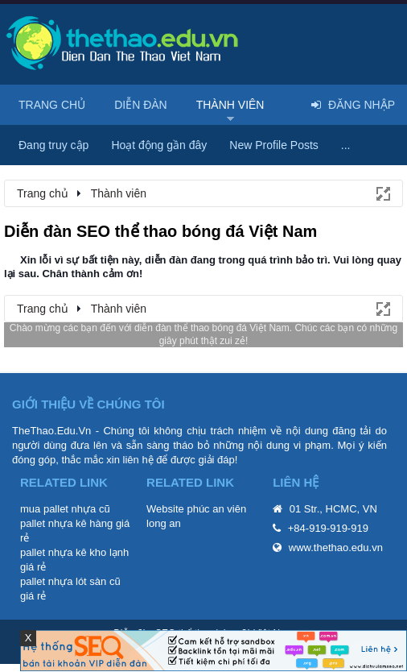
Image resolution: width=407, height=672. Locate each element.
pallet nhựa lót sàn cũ (70, 581)
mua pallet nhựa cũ (65, 509)
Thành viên (230, 104)
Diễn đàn (140, 104)
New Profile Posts (273, 145)
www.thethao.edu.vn (336, 547)
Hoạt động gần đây (159, 145)
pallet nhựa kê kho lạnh (74, 552)
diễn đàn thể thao (171, 328)
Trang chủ (51, 104)
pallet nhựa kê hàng (66, 523)
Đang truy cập (53, 145)
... (346, 145)
